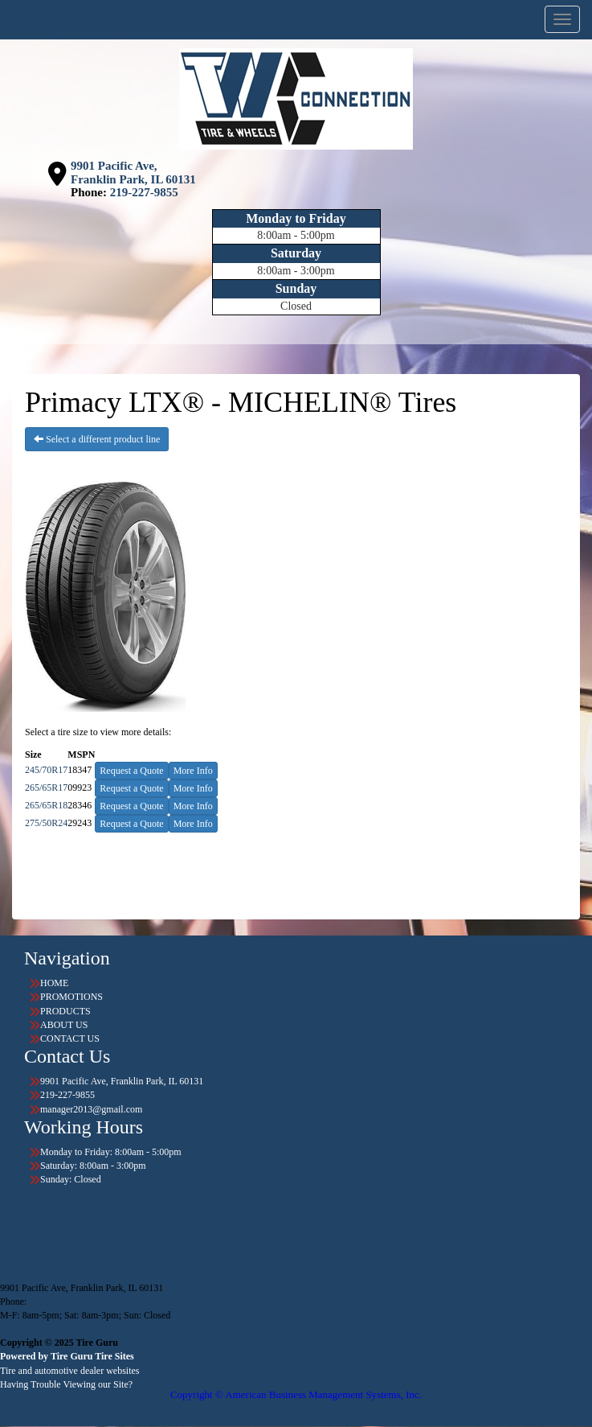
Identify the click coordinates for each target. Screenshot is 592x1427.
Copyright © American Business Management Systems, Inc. (296, 1394)
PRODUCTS (65, 1011)
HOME (54, 983)
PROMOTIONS (71, 996)
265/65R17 (46, 787)
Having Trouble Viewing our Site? (66, 1384)
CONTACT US (70, 1038)
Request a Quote (131, 770)
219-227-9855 (144, 192)
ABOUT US (64, 1024)
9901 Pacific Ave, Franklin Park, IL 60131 (133, 172)
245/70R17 (46, 769)
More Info (193, 770)
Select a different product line (97, 439)
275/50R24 (46, 823)
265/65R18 (46, 805)
